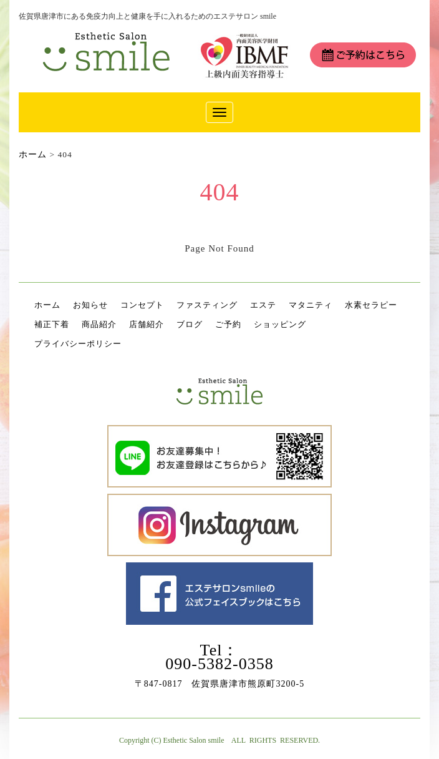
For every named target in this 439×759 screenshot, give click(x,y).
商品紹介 (99, 324)
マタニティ (310, 305)
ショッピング (280, 324)
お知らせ (90, 305)
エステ (263, 305)
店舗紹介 (146, 324)
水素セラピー (371, 305)
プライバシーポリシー (78, 343)
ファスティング (207, 305)
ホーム (47, 305)
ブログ (189, 324)
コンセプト (142, 305)
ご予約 (228, 324)
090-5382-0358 (219, 664)
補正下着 (51, 324)
